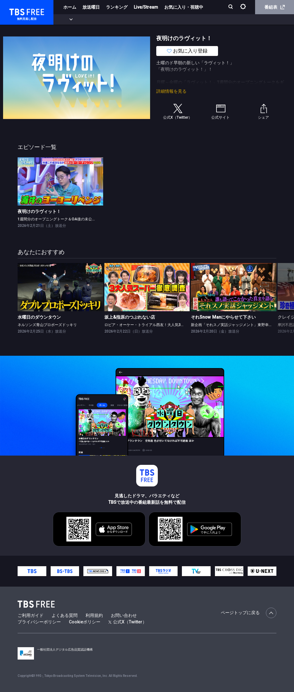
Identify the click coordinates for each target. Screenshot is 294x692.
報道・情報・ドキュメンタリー (204, 19)
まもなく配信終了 (95, 19)
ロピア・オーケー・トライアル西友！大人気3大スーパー (151, 325)
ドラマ (124, 19)
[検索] (231, 7)
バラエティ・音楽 (154, 19)
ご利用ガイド (31, 615)
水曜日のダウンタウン (39, 317)
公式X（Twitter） (127, 621)
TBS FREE (16, 11)
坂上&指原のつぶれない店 (129, 317)
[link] (60, 181)
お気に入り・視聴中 (183, 7)
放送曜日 (91, 7)
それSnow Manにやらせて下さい (223, 317)
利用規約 (94, 615)
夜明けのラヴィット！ (39, 211)
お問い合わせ (124, 615)
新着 (67, 19)
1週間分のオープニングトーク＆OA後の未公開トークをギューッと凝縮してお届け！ (88, 219)
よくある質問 (65, 615)
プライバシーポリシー (39, 621)
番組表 (274, 7)
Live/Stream (146, 7)
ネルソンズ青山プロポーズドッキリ (47, 325)
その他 (244, 19)
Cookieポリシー (84, 621)
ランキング (117, 7)
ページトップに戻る (248, 613)
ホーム (69, 7)
